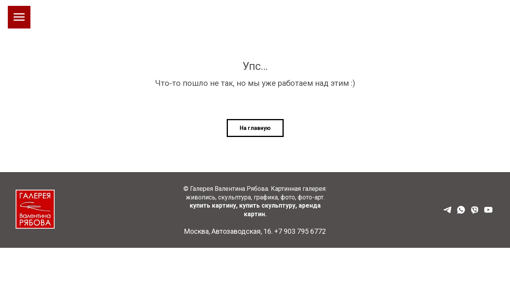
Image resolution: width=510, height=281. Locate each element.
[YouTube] (488, 212)
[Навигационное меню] (19, 17)
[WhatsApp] (461, 212)
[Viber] (475, 212)
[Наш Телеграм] (447, 212)
